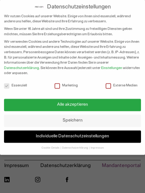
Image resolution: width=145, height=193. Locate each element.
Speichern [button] (73, 118)
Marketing (66, 83)
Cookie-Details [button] (50, 145)
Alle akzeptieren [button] (72, 103)
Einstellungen (111, 66)
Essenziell (15, 83)
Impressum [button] (97, 145)
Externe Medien (122, 83)
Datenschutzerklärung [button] (75, 145)
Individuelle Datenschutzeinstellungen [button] (72, 134)
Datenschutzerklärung (21, 66)
